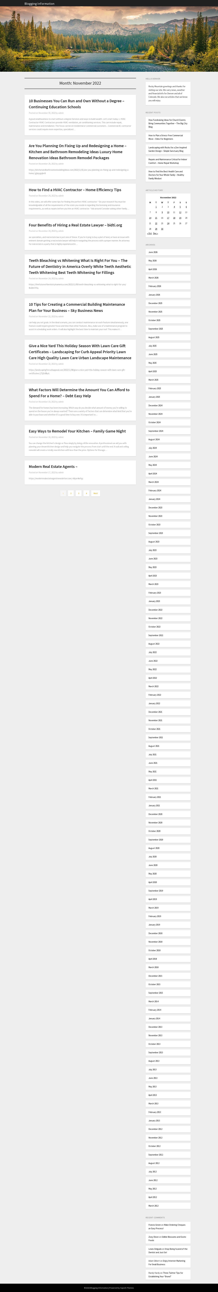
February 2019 (154, 916)
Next (96, 493)
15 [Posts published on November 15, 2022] (156, 218)
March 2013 (153, 1103)
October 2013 (154, 1044)
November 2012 (155, 1137)
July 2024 (152, 448)
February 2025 (154, 388)
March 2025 (153, 379)
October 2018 (154, 950)
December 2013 (155, 1027)
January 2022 (154, 703)
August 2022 (153, 643)
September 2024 (155, 431)
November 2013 (155, 1035)
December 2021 (155, 712)
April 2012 (152, 1197)
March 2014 (153, 1001)
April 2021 (152, 780)
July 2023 (152, 550)
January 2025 (154, 396)
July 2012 (152, 1171)
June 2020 (152, 865)
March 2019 (153, 907)
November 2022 (155, 618)
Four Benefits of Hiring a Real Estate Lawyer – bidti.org (75, 225)
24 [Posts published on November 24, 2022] (168, 223)
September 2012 (155, 1154)
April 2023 (152, 575)
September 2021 (155, 737)
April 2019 (152, 899)
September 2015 (155, 992)
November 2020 (155, 822)
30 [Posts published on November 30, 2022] (162, 229)
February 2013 (154, 1112)
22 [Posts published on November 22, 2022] (156, 223)
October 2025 (154, 320)
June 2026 (152, 252)
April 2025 (152, 371)
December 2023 (155, 507)
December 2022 (155, 609)
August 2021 (153, 746)
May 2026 (152, 260)
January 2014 (154, 1018)
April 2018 (152, 958)
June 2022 (152, 660)
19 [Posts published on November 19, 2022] (180, 218)
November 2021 (155, 720)
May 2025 (152, 363)
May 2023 (152, 567)
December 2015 (155, 976)
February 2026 (154, 286)
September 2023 (155, 533)
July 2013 (152, 1069)
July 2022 (152, 652)
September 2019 (155, 890)
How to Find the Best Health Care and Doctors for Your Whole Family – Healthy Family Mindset (166, 175)
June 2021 (152, 763)
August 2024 (153, 439)
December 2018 (155, 933)
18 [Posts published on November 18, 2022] (174, 218)
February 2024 (154, 490)
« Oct (149, 233)
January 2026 (154, 294)
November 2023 (155, 516)
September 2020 (155, 839)
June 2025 (152, 354)
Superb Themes (127, 1288)
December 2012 (155, 1129)
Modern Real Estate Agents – (53, 466)
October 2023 (154, 524)
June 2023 (152, 558)
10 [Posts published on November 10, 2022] (168, 212)
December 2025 (155, 303)
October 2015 (154, 984)
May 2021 (152, 771)
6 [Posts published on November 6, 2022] (186, 206)
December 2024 (155, 405)
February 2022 (154, 694)
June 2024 (152, 456)
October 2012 (154, 1146)
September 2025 (155, 328)
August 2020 (153, 848)
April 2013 (152, 1095)
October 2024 (154, 422)
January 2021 (154, 805)
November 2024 (155, 414)
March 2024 (153, 482)
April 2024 (152, 473)
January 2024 (154, 499)
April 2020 (152, 882)
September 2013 (155, 1052)
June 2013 (152, 1078)
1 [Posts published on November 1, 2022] (156, 206)
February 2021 (154, 797)
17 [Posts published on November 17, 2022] (168, 218)
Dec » (155, 233)
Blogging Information (40, 4)
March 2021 (153, 788)
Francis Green (154, 1224)
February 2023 (154, 592)
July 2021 (152, 754)
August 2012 (153, 1163)
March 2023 (153, 584)
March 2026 (153, 277)
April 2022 (152, 678)
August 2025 (153, 337)
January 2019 (154, 924)
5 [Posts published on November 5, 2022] (180, 206)
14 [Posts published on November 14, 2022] (150, 218)
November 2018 (155, 941)
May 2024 (152, 465)
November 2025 (155, 311)
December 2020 (155, 814)
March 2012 (153, 1205)
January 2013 (154, 1120)
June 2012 (152, 1180)
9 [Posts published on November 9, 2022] (162, 212)
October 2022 (154, 626)
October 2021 (154, 729)
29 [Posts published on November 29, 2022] (156, 229)
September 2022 (155, 635)
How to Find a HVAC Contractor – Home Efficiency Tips (75, 189)
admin (61, 113)
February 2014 (154, 1010)
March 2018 (153, 967)
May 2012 (152, 1188)
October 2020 (154, 831)
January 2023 (154, 601)
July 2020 (152, 856)
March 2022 (153, 686)
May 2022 (152, 669)
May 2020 (152, 873)
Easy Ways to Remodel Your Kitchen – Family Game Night (77, 431)
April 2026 (152, 269)
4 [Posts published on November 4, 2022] (174, 206)
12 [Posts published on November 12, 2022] (180, 212)
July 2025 (152, 345)
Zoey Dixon (153, 1237)
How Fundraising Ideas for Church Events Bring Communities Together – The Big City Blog (167, 123)
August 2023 (153, 541)
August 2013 (153, 1061)
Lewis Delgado (155, 1249)
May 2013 (152, 1086)
